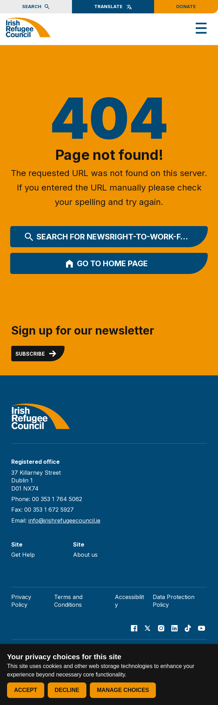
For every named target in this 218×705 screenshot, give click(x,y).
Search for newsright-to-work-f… (106, 237)
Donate (186, 6)
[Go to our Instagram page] (161, 628)
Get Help (23, 554)
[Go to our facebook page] (134, 628)
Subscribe (36, 353)
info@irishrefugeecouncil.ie (64, 520)
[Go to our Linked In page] (174, 628)
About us (85, 554)
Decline (67, 690)
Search (36, 7)
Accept (25, 690)
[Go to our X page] (147, 628)
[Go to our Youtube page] (201, 628)
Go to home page (106, 264)
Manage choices (123, 690)
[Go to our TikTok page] (188, 628)
